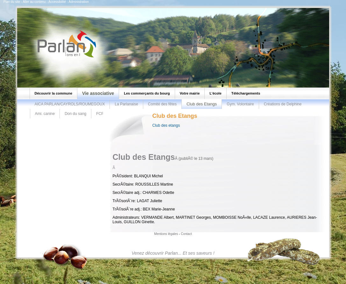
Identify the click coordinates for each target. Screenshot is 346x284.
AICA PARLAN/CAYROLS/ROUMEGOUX (70, 104)
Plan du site (12, 2)
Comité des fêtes (162, 104)
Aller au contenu (34, 2)
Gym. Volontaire (240, 104)
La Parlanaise (126, 104)
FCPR (101, 113)
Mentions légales (166, 234)
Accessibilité (57, 2)
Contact (186, 234)
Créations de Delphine (283, 104)
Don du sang (75, 113)
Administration (78, 2)
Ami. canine (45, 113)
